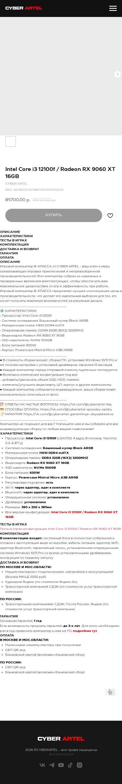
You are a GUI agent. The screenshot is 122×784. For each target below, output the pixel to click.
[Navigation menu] (113, 8)
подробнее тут (85, 631)
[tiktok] (70, 767)
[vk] (42, 767)
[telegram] (51, 767)
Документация (61, 754)
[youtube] (61, 767)
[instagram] (79, 767)
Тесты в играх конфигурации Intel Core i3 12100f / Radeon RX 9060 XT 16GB (60, 529)
